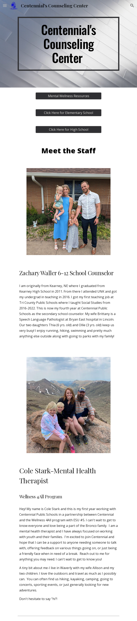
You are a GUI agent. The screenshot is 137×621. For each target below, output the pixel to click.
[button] (5, 5)
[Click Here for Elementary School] (68, 112)
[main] (68, 44)
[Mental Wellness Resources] (68, 96)
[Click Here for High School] (68, 129)
